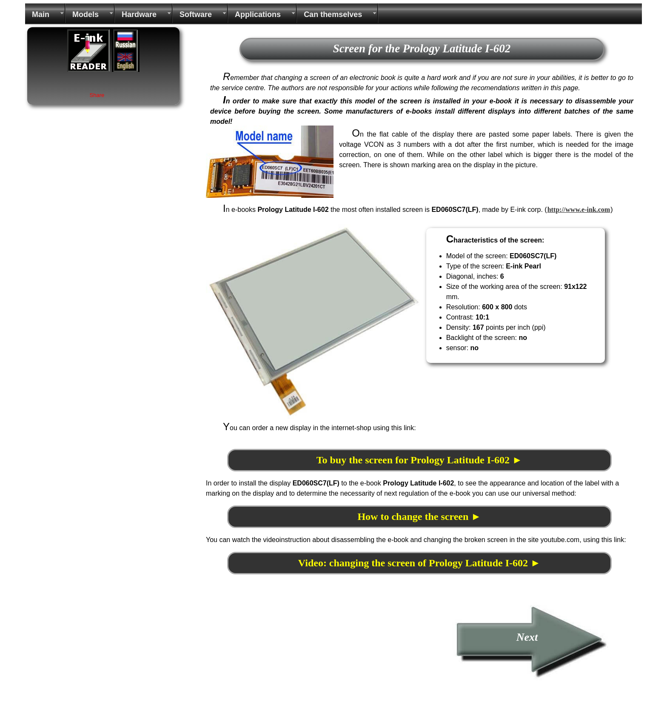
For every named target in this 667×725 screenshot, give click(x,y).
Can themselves (333, 14)
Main (40, 14)
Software (196, 14)
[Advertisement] (277, 661)
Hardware (139, 14)
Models (85, 14)
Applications (258, 14)
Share (97, 95)
